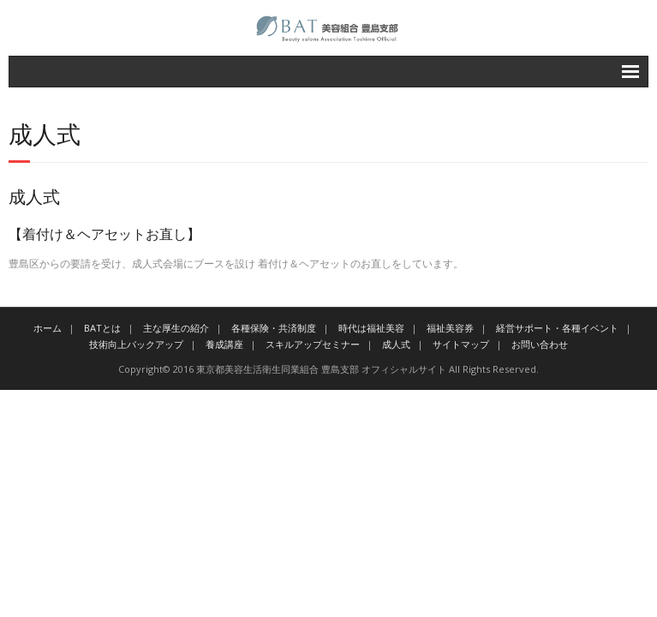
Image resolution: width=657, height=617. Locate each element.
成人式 (396, 344)
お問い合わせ (539, 344)
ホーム (47, 327)
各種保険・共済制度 (273, 327)
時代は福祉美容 (371, 327)
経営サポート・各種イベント (557, 327)
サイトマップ (461, 344)
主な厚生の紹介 (176, 327)
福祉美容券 (450, 327)
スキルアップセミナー (313, 344)
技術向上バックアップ (136, 344)
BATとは (102, 327)
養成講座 (224, 344)
